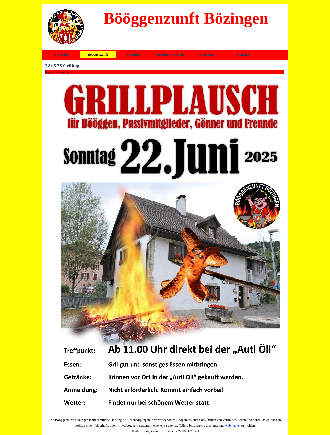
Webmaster (232, 425)
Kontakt (243, 54)
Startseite (61, 54)
